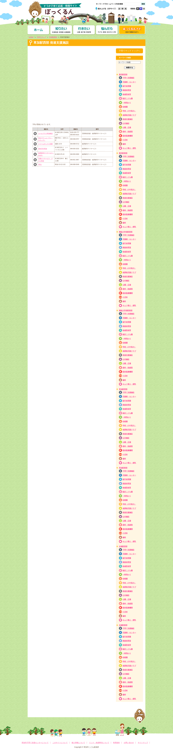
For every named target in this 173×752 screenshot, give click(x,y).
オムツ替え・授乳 (129, 148)
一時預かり (127, 103)
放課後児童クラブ (129, 115)
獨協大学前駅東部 (125, 310)
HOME (31, 37)
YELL (40, 164)
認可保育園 (127, 86)
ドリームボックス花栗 (45, 144)
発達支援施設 (128, 119)
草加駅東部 (123, 468)
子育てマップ (41, 37)
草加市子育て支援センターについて (35, 743)
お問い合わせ (129, 743)
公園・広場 (127, 127)
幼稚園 (125, 107)
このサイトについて (60, 743)
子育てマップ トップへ (129, 51)
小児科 (125, 140)
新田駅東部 (123, 153)
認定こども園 (128, 98)
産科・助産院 (128, 132)
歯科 (124, 144)
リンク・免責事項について (99, 743)
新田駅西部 (123, 74)
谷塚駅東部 (123, 625)
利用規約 (116, 743)
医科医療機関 (128, 136)
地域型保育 (127, 94)
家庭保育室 (127, 90)
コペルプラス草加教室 (45, 133)
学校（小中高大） (129, 111)
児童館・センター (129, 82)
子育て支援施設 (128, 78)
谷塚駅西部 (123, 546)
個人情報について (78, 743)
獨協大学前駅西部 (125, 232)
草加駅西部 (53, 37)
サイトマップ (143, 743)
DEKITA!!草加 (42, 149)
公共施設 (126, 123)
